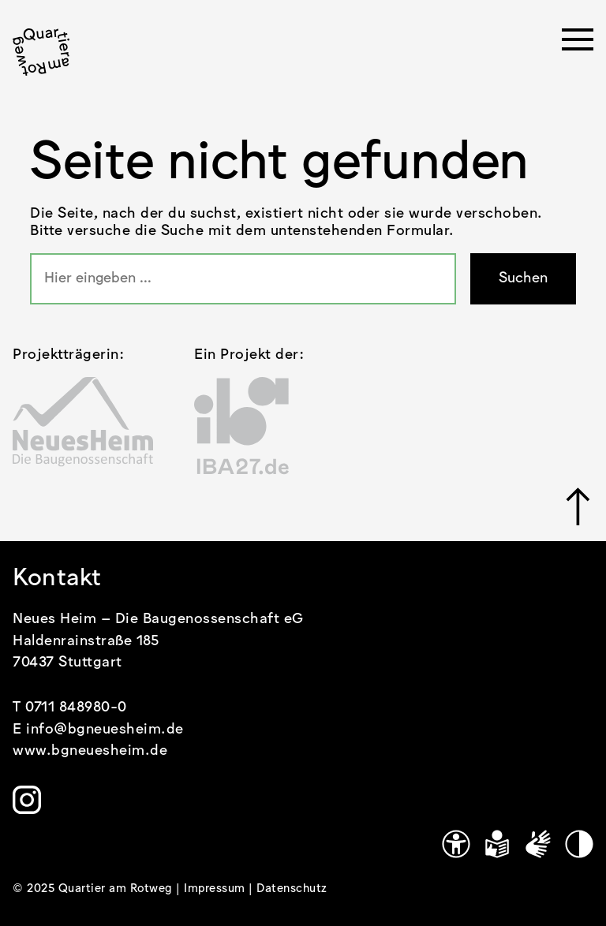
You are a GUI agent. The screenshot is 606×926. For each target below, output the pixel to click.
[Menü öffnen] (577, 44)
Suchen (523, 278)
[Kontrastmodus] (579, 844)
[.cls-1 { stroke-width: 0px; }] (41, 52)
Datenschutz (291, 888)
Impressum (216, 888)
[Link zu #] (579, 506)
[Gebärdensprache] (538, 844)
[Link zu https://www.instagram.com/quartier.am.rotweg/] (27, 800)
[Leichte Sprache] (497, 844)
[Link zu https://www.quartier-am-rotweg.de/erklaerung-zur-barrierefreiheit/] (456, 844)
